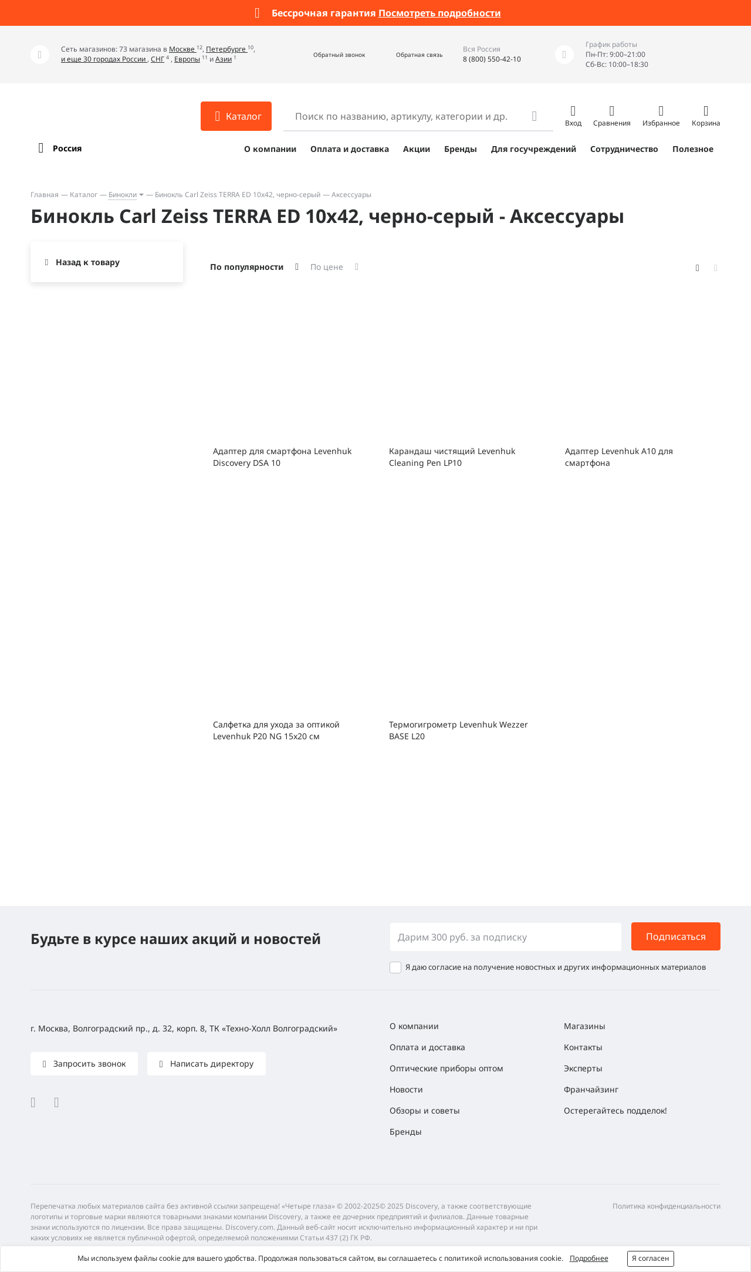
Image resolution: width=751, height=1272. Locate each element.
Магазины (584, 1025)
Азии (223, 59)
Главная (45, 194)
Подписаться (676, 936)
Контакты (583, 1047)
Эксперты (583, 1068)
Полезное (692, 148)
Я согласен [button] (650, 1258)
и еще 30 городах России (104, 59)
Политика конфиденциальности (666, 1206)
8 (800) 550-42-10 (492, 59)
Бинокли (123, 194)
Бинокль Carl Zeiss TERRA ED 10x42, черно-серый (237, 194)
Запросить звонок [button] (88, 1063)
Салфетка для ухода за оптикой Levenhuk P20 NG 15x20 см (276, 730)
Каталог (83, 194)
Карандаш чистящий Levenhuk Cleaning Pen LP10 (452, 456)
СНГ (157, 59)
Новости (406, 1089)
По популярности (246, 266)
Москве (183, 49)
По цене (326, 266)
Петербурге (227, 49)
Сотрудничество (624, 148)
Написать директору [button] (210, 1063)
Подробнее (589, 1258)
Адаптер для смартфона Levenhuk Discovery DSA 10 (282, 456)
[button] (326, 55)
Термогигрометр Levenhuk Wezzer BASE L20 (458, 730)
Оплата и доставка (349, 148)
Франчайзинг (591, 1089)
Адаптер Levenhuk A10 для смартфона (619, 456)
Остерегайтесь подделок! (615, 1110)
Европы (187, 59)
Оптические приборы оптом (446, 1068)
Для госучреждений (533, 148)
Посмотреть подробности (439, 12)
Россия (67, 148)
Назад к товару (88, 262)
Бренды (460, 148)
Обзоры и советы (425, 1110)
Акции (416, 148)
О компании (270, 148)
